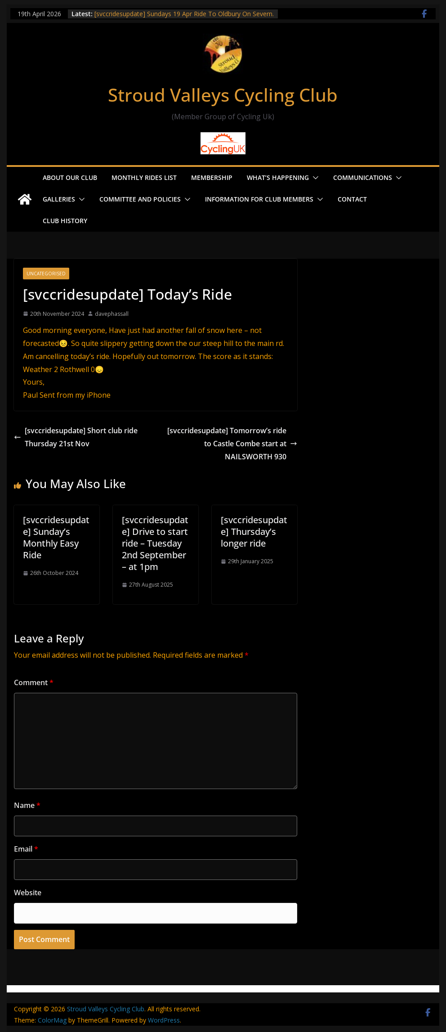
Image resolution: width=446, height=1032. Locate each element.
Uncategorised (46, 273)
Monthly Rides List (144, 177)
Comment (34, 682)
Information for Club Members (259, 199)
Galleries (59, 199)
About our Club (70, 177)
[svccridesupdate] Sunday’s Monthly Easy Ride (56, 537)
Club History (65, 220)
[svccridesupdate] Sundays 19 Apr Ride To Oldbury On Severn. (184, 13)
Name (27, 805)
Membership (211, 177)
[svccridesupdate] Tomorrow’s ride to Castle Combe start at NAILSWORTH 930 (232, 444)
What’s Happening (278, 177)
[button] (314, 177)
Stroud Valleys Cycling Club (223, 94)
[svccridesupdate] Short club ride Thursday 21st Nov (76, 437)
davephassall (112, 314)
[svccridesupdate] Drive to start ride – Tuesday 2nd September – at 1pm (155, 543)
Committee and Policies (140, 199)
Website (27, 892)
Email (26, 849)
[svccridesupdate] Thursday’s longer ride (254, 531)
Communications (362, 177)
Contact (352, 199)
